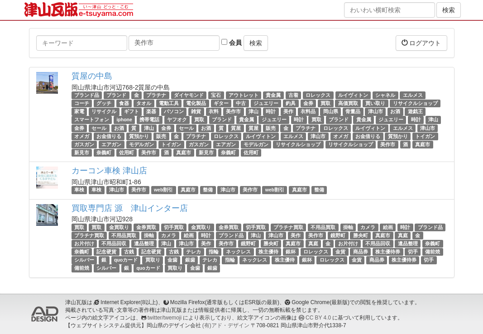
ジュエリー (265, 103)
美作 (288, 111)
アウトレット (243, 95)
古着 (293, 95)
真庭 (403, 235)
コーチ (81, 103)
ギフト (131, 111)
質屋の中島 (92, 76)
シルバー (84, 259)
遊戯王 (415, 111)
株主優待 (268, 251)
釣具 (291, 103)
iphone (124, 120)
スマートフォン (91, 120)
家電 (79, 111)
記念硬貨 (106, 251)
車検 (79, 189)
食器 (124, 103)
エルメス (413, 95)
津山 (253, 111)
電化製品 (196, 103)
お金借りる (108, 136)
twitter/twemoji (165, 318)
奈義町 (103, 152)
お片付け (84, 243)
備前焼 (432, 251)
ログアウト (421, 43)
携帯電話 (149, 120)
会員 (231, 42)
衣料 (214, 111)
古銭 (129, 251)
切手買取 (174, 227)
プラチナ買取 (288, 227)
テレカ (193, 251)
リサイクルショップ (415, 103)
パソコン (174, 111)
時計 (271, 111)
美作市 (233, 111)
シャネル (385, 95)
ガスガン (84, 144)
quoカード (126, 259)
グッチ (103, 103)
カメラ (367, 227)
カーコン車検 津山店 (109, 170)
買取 (325, 103)
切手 (413, 251)
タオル (143, 103)
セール (98, 128)
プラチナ (156, 95)
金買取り (119, 227)
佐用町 (126, 152)
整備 (208, 189)
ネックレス (238, 251)
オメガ (81, 136)
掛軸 (348, 227)
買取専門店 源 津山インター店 (130, 208)
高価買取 (348, 103)
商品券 (360, 251)
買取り (152, 259)
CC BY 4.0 (318, 318)
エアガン (111, 144)
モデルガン (141, 144)
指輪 (214, 251)
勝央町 (360, 235)
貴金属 (273, 95)
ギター (221, 103)
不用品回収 (113, 243)
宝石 (216, 95)
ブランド (116, 95)
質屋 (236, 128)
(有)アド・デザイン (225, 325)
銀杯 (291, 251)
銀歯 (190, 259)
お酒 (395, 111)
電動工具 (169, 103)
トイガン (425, 136)
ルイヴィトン (353, 95)
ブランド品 (86, 95)
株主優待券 (387, 251)
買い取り (375, 103)
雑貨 (196, 111)
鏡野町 (337, 235)
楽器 (151, 111)
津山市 (375, 111)
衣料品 (308, 111)
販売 (271, 128)
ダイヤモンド (189, 95)
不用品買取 (323, 227)
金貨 (340, 251)
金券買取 (146, 227)
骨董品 (352, 111)
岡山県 (330, 111)
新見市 (81, 152)
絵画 (388, 227)
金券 (308, 103)
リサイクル (103, 111)
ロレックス (318, 95)
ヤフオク (177, 120)
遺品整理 (144, 243)
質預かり (139, 136)
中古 (241, 103)
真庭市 (422, 144)
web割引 (163, 189)
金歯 (172, 259)
